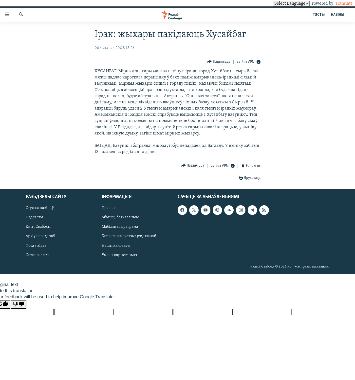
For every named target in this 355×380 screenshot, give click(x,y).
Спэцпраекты (37, 255)
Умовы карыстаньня (119, 255)
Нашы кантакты (116, 246)
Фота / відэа (36, 246)
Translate (339, 3)
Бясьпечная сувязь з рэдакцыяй (129, 236)
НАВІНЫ (337, 15)
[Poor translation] (18, 304)
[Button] (218, 62)
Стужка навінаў (40, 208)
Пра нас (108, 208)
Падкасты (34, 218)
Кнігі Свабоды (38, 227)
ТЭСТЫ (319, 15)
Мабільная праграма (120, 227)
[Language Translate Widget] (283, 3)
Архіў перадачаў (40, 236)
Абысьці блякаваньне (120, 218)
